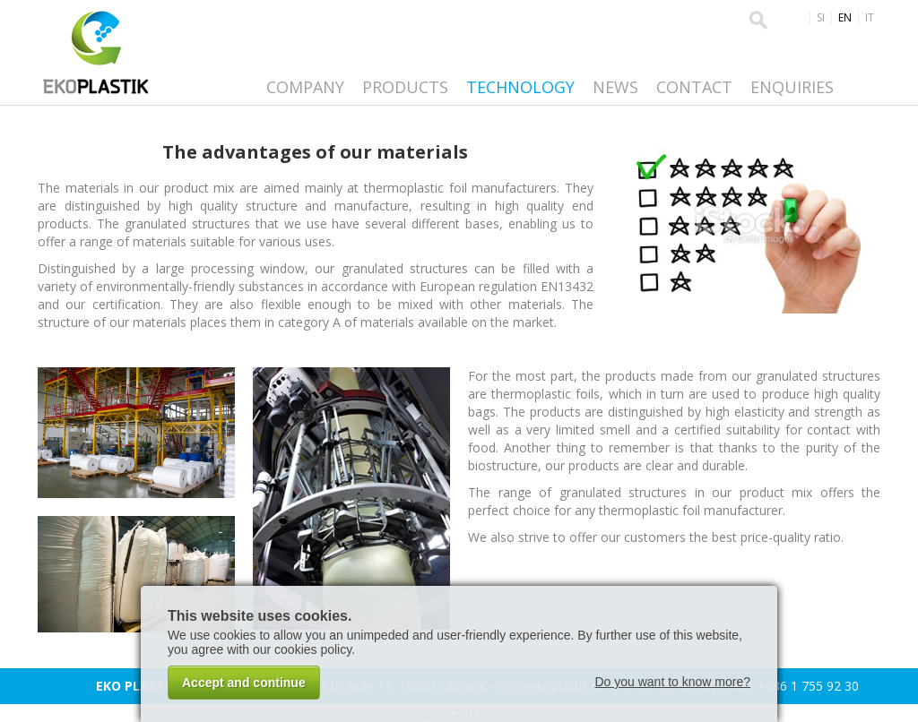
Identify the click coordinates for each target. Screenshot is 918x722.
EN (845, 17)
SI (821, 17)
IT (869, 17)
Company (305, 87)
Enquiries (792, 87)
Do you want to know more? (672, 682)
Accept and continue (244, 682)
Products (405, 87)
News (615, 87)
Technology (520, 87)
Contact (694, 87)
